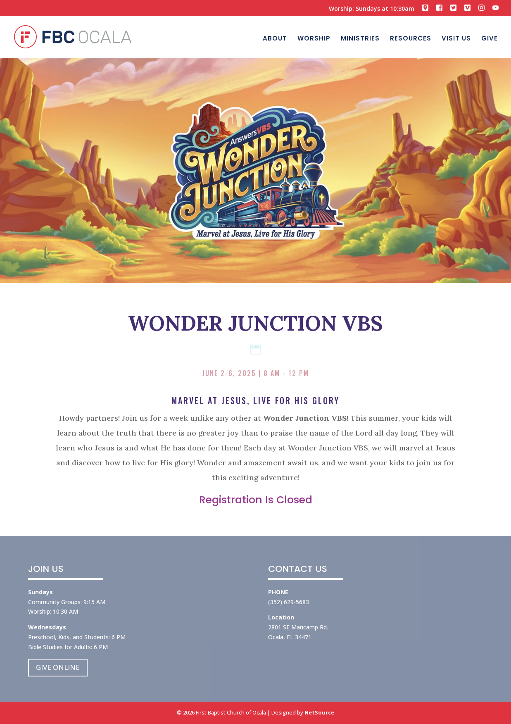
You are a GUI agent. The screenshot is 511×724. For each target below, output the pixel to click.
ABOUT (275, 38)
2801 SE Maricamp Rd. (298, 627)
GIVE (489, 38)
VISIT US (456, 38)
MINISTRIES (360, 38)
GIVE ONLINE (58, 667)
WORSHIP (313, 38)
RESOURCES (410, 38)
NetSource (319, 712)
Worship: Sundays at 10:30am (371, 9)
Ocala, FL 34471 (289, 637)
